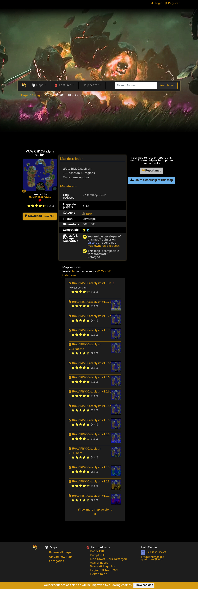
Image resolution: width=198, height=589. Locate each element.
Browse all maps (60, 552)
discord (92, 243)
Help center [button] (91, 85)
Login (156, 3)
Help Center (149, 547)
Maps (24, 95)
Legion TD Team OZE (104, 570)
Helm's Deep (98, 574)
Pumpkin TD (98, 555)
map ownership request (103, 246)
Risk (53, 95)
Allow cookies (143, 585)
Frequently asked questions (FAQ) (152, 558)
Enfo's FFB (97, 551)
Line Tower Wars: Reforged (108, 559)
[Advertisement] (99, 122)
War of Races (99, 563)
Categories (39, 95)
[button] (38, 85)
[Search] (136, 85)
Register (172, 3)
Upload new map (60, 557)
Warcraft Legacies (102, 566)
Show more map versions (95, 511)
